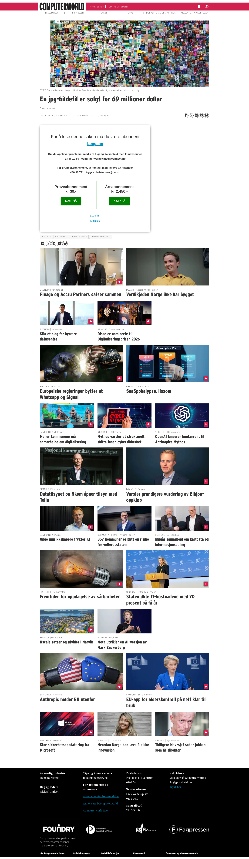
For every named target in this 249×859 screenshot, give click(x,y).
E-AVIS (130, 13)
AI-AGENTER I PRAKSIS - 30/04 (194, 13)
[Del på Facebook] (186, 115)
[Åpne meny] (199, 6)
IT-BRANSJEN (77, 13)
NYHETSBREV (97, 6)
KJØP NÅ (71, 200)
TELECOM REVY (51, 13)
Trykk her (175, 787)
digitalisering (79, 236)
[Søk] (207, 6)
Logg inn (95, 143)
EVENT (104, 13)
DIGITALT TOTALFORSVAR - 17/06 (161, 13)
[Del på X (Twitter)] (191, 115)
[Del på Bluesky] (206, 115)
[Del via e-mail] (201, 115)
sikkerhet (61, 236)
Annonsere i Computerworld (100, 803)
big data (46, 236)
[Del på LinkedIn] (196, 115)
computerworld (101, 236)
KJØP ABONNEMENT (118, 6)
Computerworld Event (96, 810)
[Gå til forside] (62, 6)
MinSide (95, 220)
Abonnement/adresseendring (101, 796)
